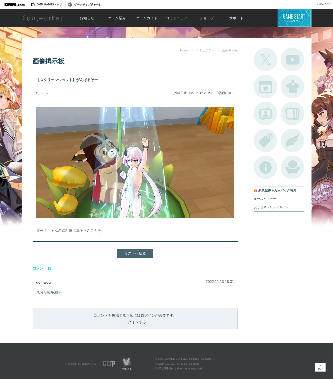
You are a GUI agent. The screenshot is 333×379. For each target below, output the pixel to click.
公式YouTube (292, 59)
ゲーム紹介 (117, 18)
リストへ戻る (135, 253)
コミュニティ (176, 18)
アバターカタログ (292, 86)
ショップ (206, 18)
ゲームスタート (294, 18)
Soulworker (42, 18)
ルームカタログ (292, 167)
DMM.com (14, 4)
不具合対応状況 (265, 167)
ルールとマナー (265, 198)
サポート (236, 18)
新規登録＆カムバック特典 (277, 190)
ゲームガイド (147, 18)
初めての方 (325, 4)
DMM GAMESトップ (49, 4)
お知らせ (87, 18)
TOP (320, 367)
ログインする (135, 322)
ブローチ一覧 (292, 140)
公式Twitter (265, 59)
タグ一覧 (265, 140)
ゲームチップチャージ (87, 4)
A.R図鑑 (292, 113)
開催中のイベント (265, 86)
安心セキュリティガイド (271, 207)
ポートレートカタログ (265, 113)
